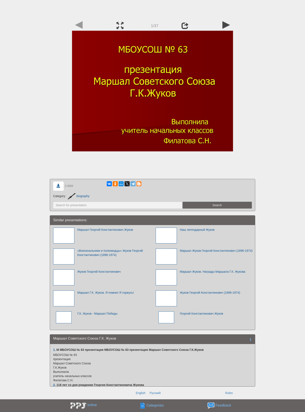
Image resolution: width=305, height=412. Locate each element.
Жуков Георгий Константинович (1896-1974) (210, 292)
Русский (155, 393)
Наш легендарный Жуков (197, 229)
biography (79, 196)
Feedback (223, 406)
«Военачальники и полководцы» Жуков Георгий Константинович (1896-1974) (110, 253)
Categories (155, 406)
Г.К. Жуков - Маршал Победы (97, 313)
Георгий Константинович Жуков (201, 313)
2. (54, 385)
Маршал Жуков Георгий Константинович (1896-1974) (216, 250)
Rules (229, 393)
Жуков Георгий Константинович (99, 271)
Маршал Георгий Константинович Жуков (105, 229)
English (141, 393)
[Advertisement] (152, 9)
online (92, 405)
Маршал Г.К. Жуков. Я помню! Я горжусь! (105, 292)
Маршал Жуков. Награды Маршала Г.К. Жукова (212, 271)
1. (54, 349)
